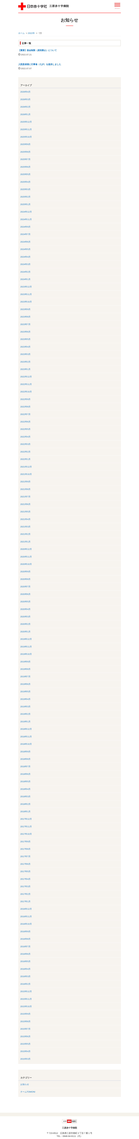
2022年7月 (25, 414)
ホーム (21, 33)
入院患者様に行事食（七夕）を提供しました (39, 64)
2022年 (31, 33)
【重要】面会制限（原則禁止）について (37, 50)
